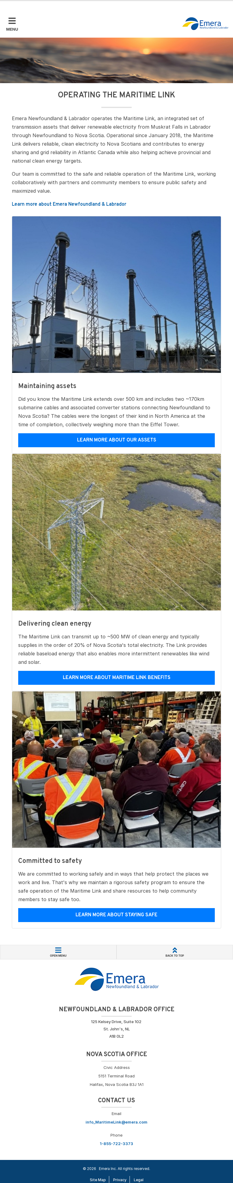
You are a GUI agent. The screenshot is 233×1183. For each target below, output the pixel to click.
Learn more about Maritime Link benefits (117, 678)
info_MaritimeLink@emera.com (116, 1122)
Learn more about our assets (116, 440)
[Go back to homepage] (205, 24)
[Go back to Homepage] (117, 978)
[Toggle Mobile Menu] (12, 24)
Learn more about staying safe (116, 915)
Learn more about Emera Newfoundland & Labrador (69, 204)
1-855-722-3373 (116, 1143)
